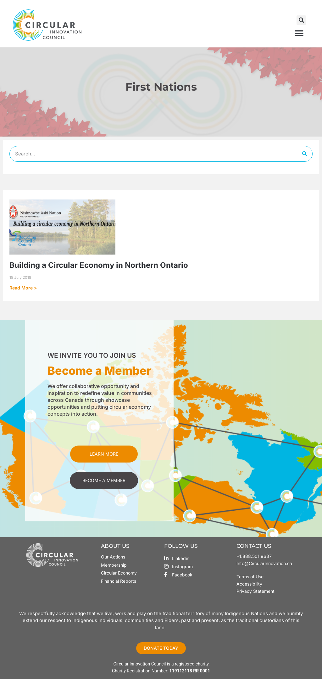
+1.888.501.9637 (254, 556)
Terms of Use (250, 576)
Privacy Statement (255, 591)
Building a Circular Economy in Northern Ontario (98, 265)
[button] (301, 20)
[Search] (304, 153)
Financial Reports (118, 581)
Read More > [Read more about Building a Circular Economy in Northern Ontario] (23, 287)
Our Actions (113, 556)
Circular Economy (119, 572)
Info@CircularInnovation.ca (264, 563)
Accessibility (249, 583)
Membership (114, 565)
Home (142, 98)
